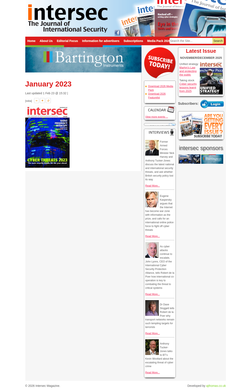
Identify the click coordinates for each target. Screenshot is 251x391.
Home (31, 41)
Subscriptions (133, 41)
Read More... (152, 185)
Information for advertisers (100, 41)
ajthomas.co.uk (216, 385)
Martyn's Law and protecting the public (187, 71)
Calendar (160, 110)
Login (212, 103)
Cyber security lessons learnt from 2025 (188, 87)
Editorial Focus (67, 41)
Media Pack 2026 (158, 41)
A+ (42, 100)
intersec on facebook (117, 32)
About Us (45, 41)
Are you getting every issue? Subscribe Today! (201, 125)
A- (36, 100)
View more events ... (156, 116)
